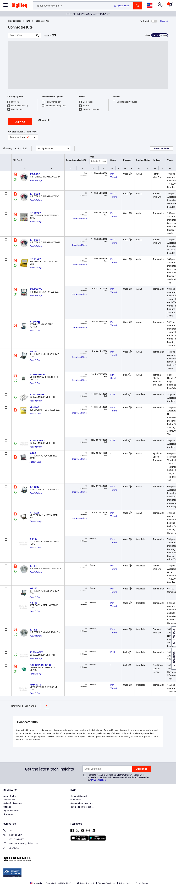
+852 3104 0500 (13, 839)
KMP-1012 (35, 684)
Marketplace (9, 800)
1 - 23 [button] (16, 148)
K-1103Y (34, 487)
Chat (8, 830)
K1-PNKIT (35, 321)
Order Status (76, 800)
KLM (112, 394)
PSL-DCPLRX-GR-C (40, 665)
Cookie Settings (142, 883)
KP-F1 (33, 566)
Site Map (7, 807)
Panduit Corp (36, 180)
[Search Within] (21, 35)
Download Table (161, 148)
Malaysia (36, 883)
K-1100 (33, 588)
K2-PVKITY (36, 289)
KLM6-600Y (36, 652)
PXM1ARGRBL (37, 374)
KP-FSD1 (35, 239)
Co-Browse (11, 848)
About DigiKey (10, 796)
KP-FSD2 (35, 174)
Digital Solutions (11, 810)
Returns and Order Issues (82, 807)
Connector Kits (42, 21)
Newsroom (8, 814)
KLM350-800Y (38, 440)
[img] (19, 6)
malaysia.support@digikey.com (20, 843)
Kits (28, 21)
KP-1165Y (35, 259)
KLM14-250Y (37, 394)
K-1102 (33, 539)
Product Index (14, 21)
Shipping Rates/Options (81, 803)
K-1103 (33, 602)
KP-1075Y (35, 212)
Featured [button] (45, 148)
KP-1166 (34, 407)
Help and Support (78, 796)
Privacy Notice (98, 780)
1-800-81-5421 (12, 835)
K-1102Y (34, 512)
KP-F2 (33, 629)
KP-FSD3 (35, 193)
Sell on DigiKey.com (12, 803)
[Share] (164, 21)
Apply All (20, 121)
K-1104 (33, 351)
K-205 (33, 453)
